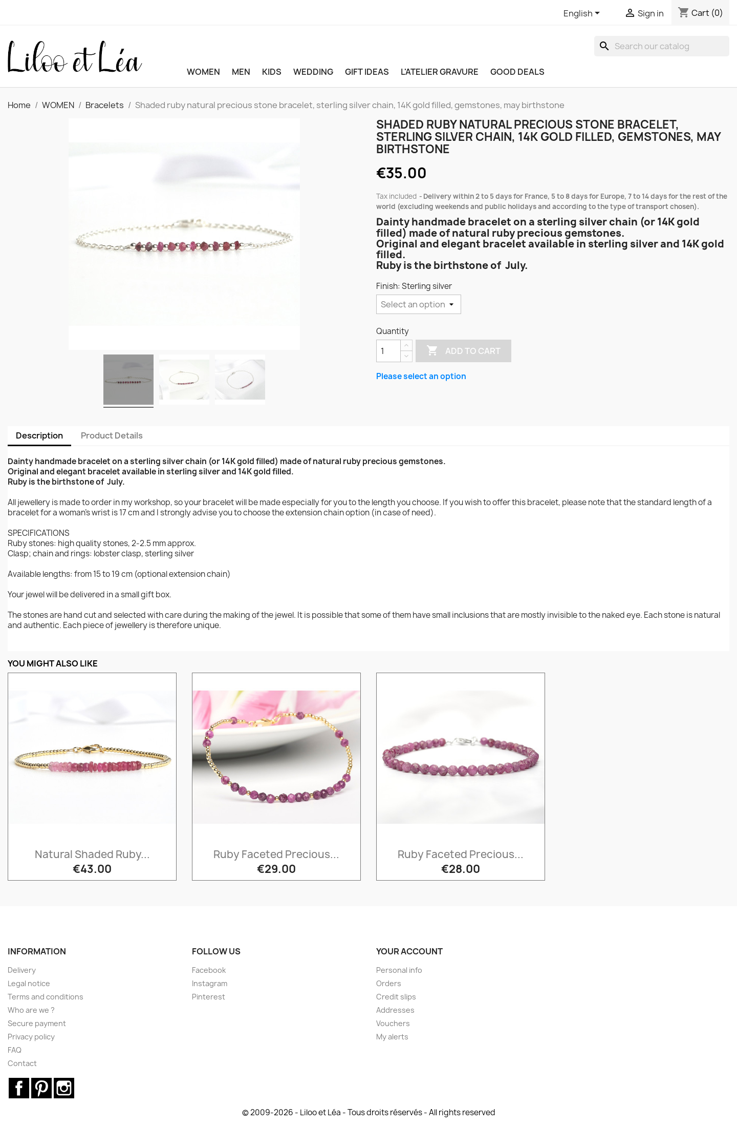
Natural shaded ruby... (92, 854)
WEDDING (313, 71)
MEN (241, 71)
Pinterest (208, 997)
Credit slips (396, 997)
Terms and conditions (45, 997)
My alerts (392, 1036)
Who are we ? (31, 1010)
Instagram (209, 983)
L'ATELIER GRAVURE (440, 71)
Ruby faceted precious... (276, 854)
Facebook (209, 970)
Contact (22, 1063)
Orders (388, 983)
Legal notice (29, 983)
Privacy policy (31, 1036)
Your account (409, 951)
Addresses (395, 1010)
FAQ (14, 1050)
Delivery (22, 970)
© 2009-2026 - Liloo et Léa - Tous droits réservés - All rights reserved (368, 1112)
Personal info (399, 970)
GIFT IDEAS (367, 71)
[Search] (661, 46)
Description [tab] (39, 435)
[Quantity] (388, 351)
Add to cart (463, 351)
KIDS (271, 71)
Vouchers (393, 1023)
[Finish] (418, 304)
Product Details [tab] (112, 435)
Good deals (517, 71)
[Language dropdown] (583, 14)
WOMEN (203, 71)
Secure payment (37, 1023)
